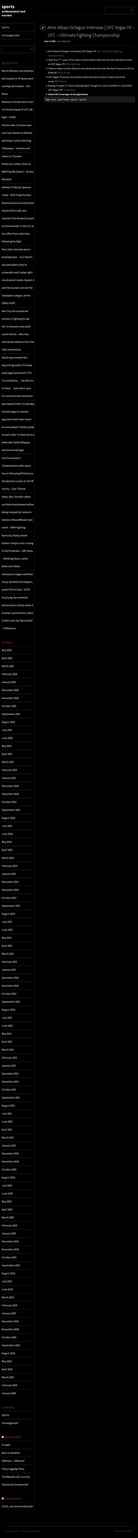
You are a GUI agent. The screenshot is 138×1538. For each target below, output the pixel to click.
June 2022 (7, 1025)
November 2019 (10, 1249)
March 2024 (8, 858)
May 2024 (6, 842)
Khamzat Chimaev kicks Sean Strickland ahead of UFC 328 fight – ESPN (17, 109)
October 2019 (9, 1257)
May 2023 (6, 937)
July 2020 (7, 1185)
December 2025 (10, 690)
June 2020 (7, 1193)
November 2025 (10, 698)
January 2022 (9, 1065)
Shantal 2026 (12, 1437)
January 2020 (9, 1233)
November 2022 (10, 985)
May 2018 (6, 1361)
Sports (5, 1415)
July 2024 (7, 826)
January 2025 (9, 778)
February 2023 (9, 961)
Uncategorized (10, 1423)
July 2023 (7, 922)
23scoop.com (12, 1498)
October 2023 (9, 898)
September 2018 (11, 1345)
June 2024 (7, 834)
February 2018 (9, 1385)
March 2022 (8, 1049)
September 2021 (11, 1097)
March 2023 (8, 953)
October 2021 (9, 1089)
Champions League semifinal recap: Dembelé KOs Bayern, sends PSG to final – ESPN (17, 582)
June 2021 (7, 1121)
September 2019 (11, 1265)
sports (8, 6)
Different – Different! (13, 1461)
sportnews (63, 99)
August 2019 (8, 1273)
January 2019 (9, 1313)
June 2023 (7, 929)
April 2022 (7, 1041)
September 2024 (11, 810)
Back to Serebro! (11, 1453)
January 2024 (9, 874)
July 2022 (7, 1017)
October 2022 (9, 993)
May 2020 (6, 1201)
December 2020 (10, 1153)
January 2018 (9, 1393)
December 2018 (10, 1321)
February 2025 (9, 770)
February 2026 (9, 674)
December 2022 (10, 977)
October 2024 (9, 802)
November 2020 (10, 1161)
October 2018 (9, 1337)
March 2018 (8, 1377)
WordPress (36, 1531)
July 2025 (7, 730)
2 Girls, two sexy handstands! (17, 1506)
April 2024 (7, 850)
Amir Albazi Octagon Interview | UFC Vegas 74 (72, 51)
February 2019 (9, 1305)
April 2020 (7, 1209)
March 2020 (8, 1217)
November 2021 (10, 1081)
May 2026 (6, 650)
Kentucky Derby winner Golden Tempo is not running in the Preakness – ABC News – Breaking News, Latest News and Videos (17, 551)
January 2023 (9, 969)
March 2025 (8, 762)
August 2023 (8, 914)
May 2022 (6, 1033)
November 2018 (10, 1329)
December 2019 (10, 1241)
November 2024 (10, 794)
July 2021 (7, 1113)
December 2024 (10, 786)
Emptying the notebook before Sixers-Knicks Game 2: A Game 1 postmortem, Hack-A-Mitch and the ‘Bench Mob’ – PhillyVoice (18, 613)
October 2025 (9, 706)
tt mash (6, 1445)
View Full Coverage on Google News (68, 94)
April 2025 (7, 754)
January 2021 (9, 1145)
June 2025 (7, 738)
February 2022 (9, 1057)
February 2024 (9, 866)
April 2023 (7, 945)
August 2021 (8, 1105)
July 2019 (7, 1281)
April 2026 (7, 658)
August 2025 (8, 722)
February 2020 (9, 1225)
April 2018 (7, 1369)
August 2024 (8, 818)
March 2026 (8, 666)
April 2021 (7, 1129)
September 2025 (11, 714)
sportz (82, 99)
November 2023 (10, 890)
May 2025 (6, 746)
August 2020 (8, 1177)
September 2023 (11, 906)
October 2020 (9, 1169)
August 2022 (8, 1009)
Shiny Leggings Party (13, 1469)
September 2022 (11, 1001)
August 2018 (8, 1353)
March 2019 (8, 1297)
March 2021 (8, 1137)
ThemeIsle (128, 1531)
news (53, 99)
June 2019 (7, 1289)
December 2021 (10, 1073)
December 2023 (10, 882)
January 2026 (9, 682)
